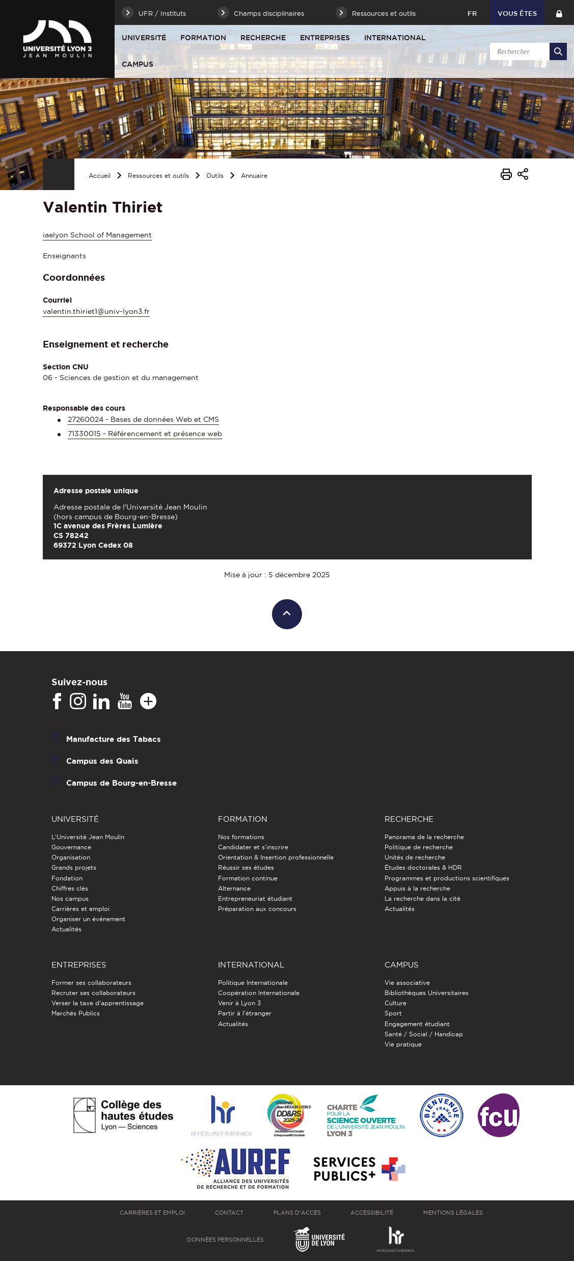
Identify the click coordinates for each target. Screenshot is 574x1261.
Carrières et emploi (80, 908)
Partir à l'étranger (244, 1013)
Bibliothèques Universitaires (427, 992)
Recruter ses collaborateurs (93, 992)
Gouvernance (71, 847)
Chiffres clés (69, 888)
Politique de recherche (419, 847)
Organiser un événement (88, 919)
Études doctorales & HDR (423, 867)
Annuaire (254, 175)
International (395, 38)
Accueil (100, 175)
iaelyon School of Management (97, 235)
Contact (229, 1213)
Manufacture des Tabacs (113, 738)
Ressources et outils (158, 175)
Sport (393, 1013)
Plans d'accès (297, 1213)
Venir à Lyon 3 (239, 1003)
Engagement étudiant (417, 1024)
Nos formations (241, 837)
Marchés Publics (75, 1013)
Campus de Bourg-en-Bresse (121, 782)
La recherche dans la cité (422, 898)
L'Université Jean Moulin (87, 837)
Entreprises (325, 38)
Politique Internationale (253, 982)
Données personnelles (225, 1240)
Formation (203, 38)
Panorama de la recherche (424, 837)
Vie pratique (403, 1044)
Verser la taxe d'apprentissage (97, 1003)
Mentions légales (453, 1213)
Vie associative (407, 982)
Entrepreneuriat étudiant (255, 898)
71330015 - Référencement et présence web (145, 434)
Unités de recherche (415, 857)
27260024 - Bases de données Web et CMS (143, 419)
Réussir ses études (246, 867)
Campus (137, 64)
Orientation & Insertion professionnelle (276, 857)
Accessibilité (371, 1213)
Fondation (67, 878)
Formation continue (248, 878)
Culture (395, 1003)
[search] (526, 51)
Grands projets (73, 867)
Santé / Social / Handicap (424, 1034)
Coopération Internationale (258, 992)
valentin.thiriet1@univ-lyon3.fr (96, 311)
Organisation (70, 857)
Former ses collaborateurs (91, 982)
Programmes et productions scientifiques (447, 878)
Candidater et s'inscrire (253, 847)
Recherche (263, 38)
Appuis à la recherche (417, 888)
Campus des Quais (102, 760)
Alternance (234, 888)
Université (144, 38)
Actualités (66, 929)
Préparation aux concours (257, 908)
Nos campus (70, 898)
